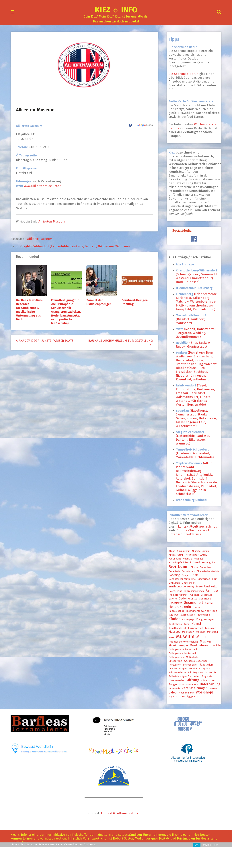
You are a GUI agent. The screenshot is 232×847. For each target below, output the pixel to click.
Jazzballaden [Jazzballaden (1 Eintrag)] (186, 614)
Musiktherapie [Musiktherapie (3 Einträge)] (177, 645)
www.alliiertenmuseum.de (44, 186)
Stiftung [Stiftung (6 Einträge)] (191, 680)
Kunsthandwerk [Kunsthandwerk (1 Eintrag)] (176, 628)
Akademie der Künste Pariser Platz (46, 341)
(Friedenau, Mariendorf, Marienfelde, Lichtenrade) (193, 453)
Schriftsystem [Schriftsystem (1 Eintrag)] (194, 672)
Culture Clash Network (191, 530)
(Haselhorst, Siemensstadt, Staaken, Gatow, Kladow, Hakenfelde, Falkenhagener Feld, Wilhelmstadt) (195, 418)
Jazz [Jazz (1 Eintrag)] (213, 611)
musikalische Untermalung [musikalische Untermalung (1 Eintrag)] (182, 641)
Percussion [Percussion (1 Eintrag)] (173, 664)
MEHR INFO (210, 844)
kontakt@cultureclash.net (196, 526)
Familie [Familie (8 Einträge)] (210, 590)
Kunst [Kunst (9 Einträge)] (195, 623)
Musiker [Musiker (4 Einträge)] (204, 641)
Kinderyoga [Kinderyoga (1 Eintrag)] (186, 619)
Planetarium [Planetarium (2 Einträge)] (204, 664)
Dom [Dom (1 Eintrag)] (213, 579)
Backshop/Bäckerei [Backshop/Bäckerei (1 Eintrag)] (178, 562)
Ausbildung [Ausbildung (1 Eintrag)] (173, 558)
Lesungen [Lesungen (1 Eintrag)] (209, 628)
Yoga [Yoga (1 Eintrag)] (170, 696)
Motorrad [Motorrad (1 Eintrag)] (211, 632)
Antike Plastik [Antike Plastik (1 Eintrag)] (175, 554)
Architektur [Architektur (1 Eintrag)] (191, 554)
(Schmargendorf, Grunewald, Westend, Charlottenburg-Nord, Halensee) (195, 276)
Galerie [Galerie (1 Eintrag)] (171, 598)
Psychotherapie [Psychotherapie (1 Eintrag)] (176, 668)
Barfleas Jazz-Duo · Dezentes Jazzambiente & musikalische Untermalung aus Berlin (30, 309)
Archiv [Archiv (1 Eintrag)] (202, 554)
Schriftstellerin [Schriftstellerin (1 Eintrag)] (175, 672)
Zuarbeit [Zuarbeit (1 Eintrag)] (179, 696)
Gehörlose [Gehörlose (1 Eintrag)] (204, 598)
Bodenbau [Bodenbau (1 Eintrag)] (204, 567)
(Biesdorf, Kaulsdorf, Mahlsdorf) (190, 319)
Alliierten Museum (53, 221)
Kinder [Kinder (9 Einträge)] (172, 618)
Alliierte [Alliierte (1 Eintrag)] (194, 551)
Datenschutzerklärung (183, 534)
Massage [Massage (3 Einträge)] (173, 631)
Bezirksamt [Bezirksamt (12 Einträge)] (177, 566)
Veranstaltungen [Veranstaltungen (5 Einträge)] (193, 688)
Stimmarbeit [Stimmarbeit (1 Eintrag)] (207, 680)
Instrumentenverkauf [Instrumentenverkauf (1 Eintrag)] (197, 611)
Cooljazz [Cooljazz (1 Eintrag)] (185, 575)
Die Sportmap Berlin (182, 74)
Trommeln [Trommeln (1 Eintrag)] (191, 684)
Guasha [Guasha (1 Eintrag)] (208, 603)
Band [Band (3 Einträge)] (194, 562)
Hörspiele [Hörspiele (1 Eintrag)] (197, 607)
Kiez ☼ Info (116, 9)
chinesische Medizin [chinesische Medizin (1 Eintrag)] (207, 571)
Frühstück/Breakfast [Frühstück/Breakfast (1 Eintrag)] (198, 594)
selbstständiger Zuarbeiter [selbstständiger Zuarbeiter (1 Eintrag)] (182, 676)
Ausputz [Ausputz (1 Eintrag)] (197, 558)
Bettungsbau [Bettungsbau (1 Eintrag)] (207, 562)
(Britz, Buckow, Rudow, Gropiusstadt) (192, 344)
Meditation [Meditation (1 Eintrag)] (187, 632)
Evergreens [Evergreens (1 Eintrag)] (174, 591)
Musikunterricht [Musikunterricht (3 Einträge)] (199, 645)
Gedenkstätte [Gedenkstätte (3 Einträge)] (186, 598)
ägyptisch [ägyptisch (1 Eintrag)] (191, 696)
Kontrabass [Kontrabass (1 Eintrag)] (173, 624)
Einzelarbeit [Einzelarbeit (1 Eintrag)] (187, 582)
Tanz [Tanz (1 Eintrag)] (180, 684)
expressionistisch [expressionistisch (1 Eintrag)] (192, 591)
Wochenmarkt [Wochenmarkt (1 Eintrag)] (185, 692)
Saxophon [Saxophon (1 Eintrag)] (203, 668)
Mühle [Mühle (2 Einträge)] (215, 645)
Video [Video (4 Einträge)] (171, 692)
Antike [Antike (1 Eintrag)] (204, 551)
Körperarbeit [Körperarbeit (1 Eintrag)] (194, 628)
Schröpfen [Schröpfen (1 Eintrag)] (210, 672)
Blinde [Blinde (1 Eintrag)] (193, 567)
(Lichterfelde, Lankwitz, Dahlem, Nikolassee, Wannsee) (192, 437)
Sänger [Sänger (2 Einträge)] (171, 684)
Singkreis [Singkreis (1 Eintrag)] (205, 676)
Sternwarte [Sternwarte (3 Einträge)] (175, 680)
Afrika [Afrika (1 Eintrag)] (170, 551)
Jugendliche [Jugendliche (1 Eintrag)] (202, 614)
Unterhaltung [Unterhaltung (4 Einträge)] (208, 684)
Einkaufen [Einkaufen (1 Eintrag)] (172, 582)
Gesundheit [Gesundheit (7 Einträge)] (192, 602)
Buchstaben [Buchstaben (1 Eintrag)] (187, 571)
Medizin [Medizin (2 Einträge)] (199, 631)
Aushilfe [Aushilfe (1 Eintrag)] (186, 558)
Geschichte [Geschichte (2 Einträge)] (174, 603)
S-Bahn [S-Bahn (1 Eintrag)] (191, 668)
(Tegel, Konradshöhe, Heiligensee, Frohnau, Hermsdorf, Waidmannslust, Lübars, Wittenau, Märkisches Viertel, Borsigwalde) (194, 395)
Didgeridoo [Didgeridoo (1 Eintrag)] (202, 579)
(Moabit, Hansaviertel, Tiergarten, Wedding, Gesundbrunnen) (195, 333)
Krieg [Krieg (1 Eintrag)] (185, 624)
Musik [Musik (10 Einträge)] (200, 637)
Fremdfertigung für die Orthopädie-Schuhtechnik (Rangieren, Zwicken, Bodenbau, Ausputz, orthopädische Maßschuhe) (67, 311)
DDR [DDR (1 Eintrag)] (194, 575)
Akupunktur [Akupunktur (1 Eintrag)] (182, 551)
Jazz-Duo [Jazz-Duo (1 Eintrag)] (172, 614)
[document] (195, 383)
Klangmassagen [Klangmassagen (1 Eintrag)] (204, 619)
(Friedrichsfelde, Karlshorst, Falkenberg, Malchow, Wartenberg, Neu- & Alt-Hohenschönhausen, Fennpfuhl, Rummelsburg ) (195, 301)
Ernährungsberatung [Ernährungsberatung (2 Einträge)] (179, 586)
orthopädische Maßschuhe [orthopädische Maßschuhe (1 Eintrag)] (182, 657)
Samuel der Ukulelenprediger (100, 302)
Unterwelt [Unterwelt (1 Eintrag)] (173, 688)
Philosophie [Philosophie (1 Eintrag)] (188, 664)
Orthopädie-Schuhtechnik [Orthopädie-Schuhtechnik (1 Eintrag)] (181, 649)
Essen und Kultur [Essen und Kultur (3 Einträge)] (205, 586)
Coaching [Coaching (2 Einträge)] (173, 575)
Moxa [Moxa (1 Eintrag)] (170, 637)
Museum (48, 239)
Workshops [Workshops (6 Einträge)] (203, 692)
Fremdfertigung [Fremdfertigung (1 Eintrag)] (176, 594)
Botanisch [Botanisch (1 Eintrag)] (172, 571)
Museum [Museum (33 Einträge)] (184, 636)
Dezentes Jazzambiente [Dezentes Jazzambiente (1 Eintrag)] (180, 579)
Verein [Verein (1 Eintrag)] (211, 688)
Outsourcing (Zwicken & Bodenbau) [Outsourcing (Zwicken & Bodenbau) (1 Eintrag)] (187, 661)
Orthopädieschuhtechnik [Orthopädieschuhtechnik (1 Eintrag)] (181, 653)
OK (197, 844)
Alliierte (34, 239)
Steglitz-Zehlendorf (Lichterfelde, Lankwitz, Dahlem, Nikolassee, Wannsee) (76, 246)
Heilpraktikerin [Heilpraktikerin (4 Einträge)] (178, 607)
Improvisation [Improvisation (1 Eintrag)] (175, 611)
